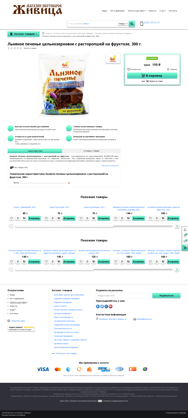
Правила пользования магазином (83, 401)
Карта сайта (64, 401)
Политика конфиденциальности (116, 401)
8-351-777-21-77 (152, 22)
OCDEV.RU (182, 413)
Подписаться (166, 295)
